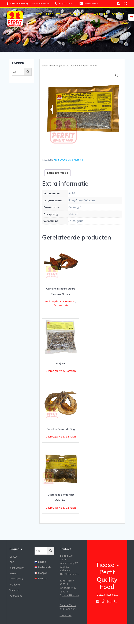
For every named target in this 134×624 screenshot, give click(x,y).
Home (38, 14)
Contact (118, 14)
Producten (54, 14)
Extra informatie (57, 172)
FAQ (11, 562)
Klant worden (16, 567)
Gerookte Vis (61, 305)
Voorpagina (15, 595)
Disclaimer (66, 615)
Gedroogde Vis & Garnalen (64, 65)
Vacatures (99, 14)
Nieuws (122, 22)
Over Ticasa (78, 14)
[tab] (57, 172)
